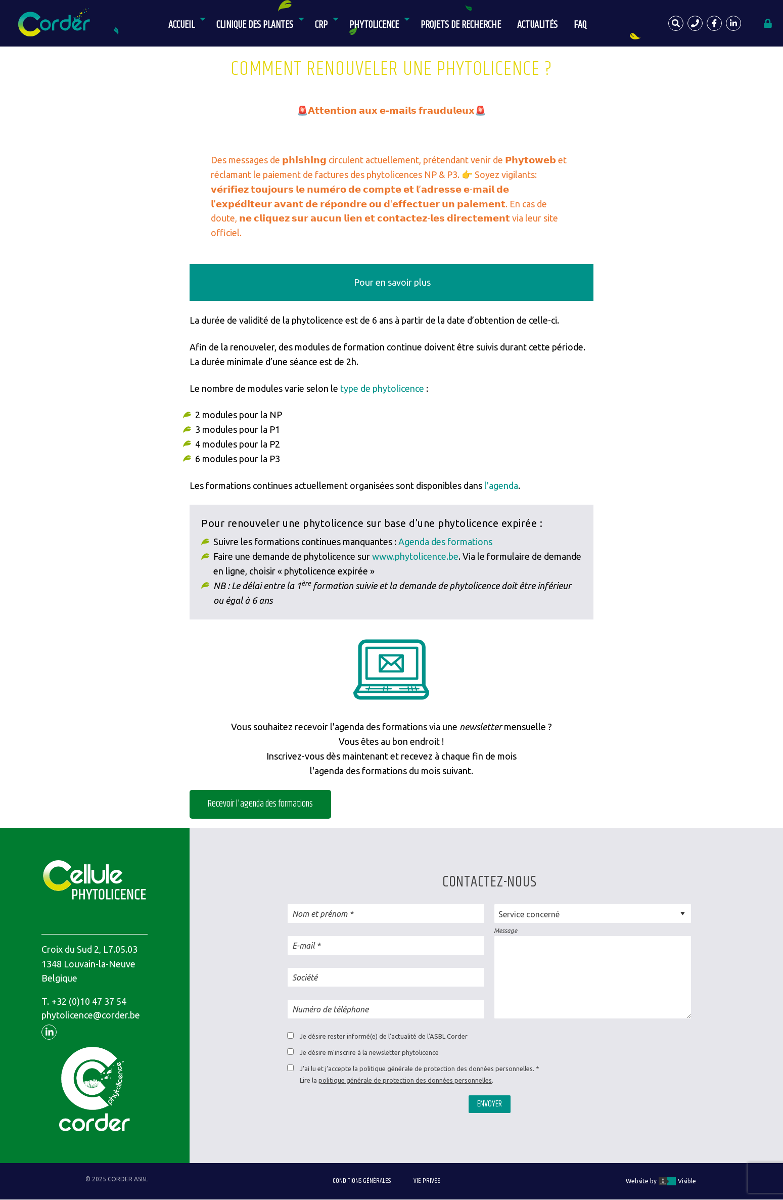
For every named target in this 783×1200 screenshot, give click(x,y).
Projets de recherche (461, 25)
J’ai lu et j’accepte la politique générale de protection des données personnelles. (417, 1068)
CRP (321, 25)
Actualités (537, 25)
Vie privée (426, 1180)
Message (505, 930)
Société (304, 977)
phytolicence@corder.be (90, 1015)
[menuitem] (184, 23)
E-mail (303, 945)
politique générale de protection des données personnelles (405, 1080)
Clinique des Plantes (254, 25)
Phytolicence (374, 25)
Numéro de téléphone (330, 1009)
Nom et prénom (319, 913)
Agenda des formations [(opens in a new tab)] (445, 542)
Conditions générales (362, 1180)
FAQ (580, 25)
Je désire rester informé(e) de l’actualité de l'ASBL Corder (384, 1036)
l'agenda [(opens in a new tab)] (500, 485)
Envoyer (489, 1103)
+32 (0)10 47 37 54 (89, 1001)
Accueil (181, 25)
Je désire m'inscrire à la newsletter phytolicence (369, 1052)
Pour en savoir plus (392, 282)
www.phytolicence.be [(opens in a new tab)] (415, 556)
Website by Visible (661, 1181)
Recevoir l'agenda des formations (260, 804)
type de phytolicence (382, 388)
